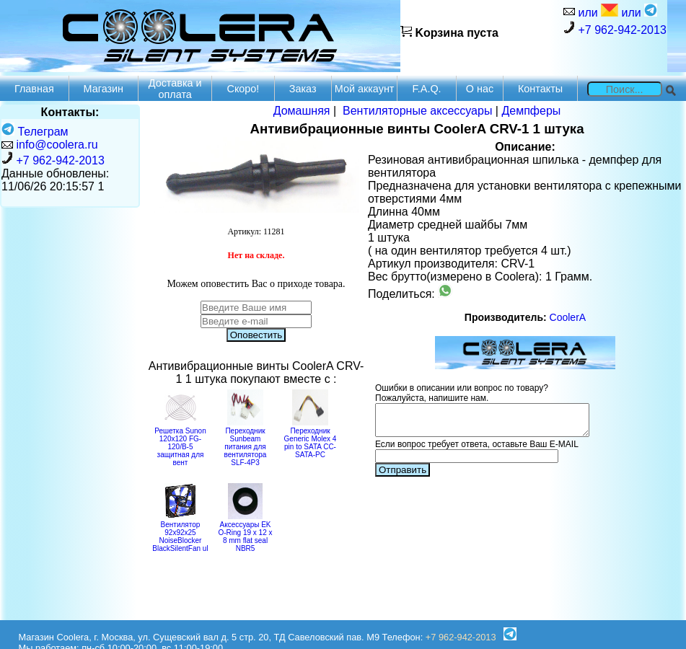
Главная (34, 88)
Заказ (303, 88)
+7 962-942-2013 (615, 28)
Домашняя (301, 111)
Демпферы (530, 111)
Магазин (104, 88)
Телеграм (35, 131)
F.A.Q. (427, 88)
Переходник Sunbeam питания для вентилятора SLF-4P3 (245, 443)
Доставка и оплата (175, 88)
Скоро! (243, 88)
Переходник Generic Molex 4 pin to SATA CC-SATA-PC (310, 439)
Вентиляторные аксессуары (417, 111)
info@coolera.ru (56, 144)
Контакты (540, 88)
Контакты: (70, 112)
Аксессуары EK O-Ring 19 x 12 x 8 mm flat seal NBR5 (245, 532)
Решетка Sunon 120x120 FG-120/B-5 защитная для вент (180, 443)
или (596, 11)
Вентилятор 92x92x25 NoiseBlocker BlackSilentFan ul (180, 532)
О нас (479, 88)
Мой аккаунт (365, 88)
